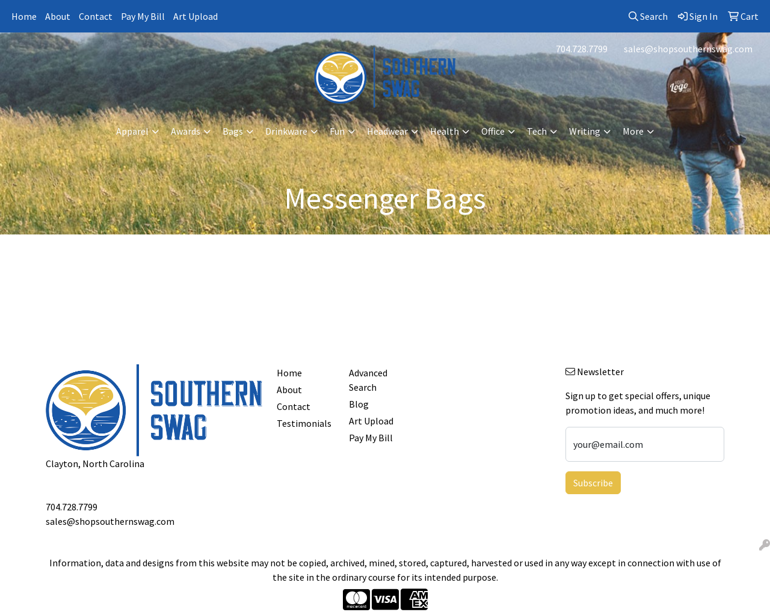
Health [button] (444, 131)
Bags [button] (233, 131)
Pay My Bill (143, 16)
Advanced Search (368, 380)
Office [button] (493, 131)
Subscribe (593, 483)
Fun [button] (337, 131)
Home (24, 16)
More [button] (633, 131)
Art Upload (195, 16)
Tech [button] (537, 131)
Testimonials (304, 423)
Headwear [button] (387, 131)
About (57, 16)
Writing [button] (584, 131)
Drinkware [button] (286, 131)
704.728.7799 (582, 49)
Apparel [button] (132, 131)
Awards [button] (185, 131)
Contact (95, 16)
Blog (359, 404)
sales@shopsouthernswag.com (688, 49)
